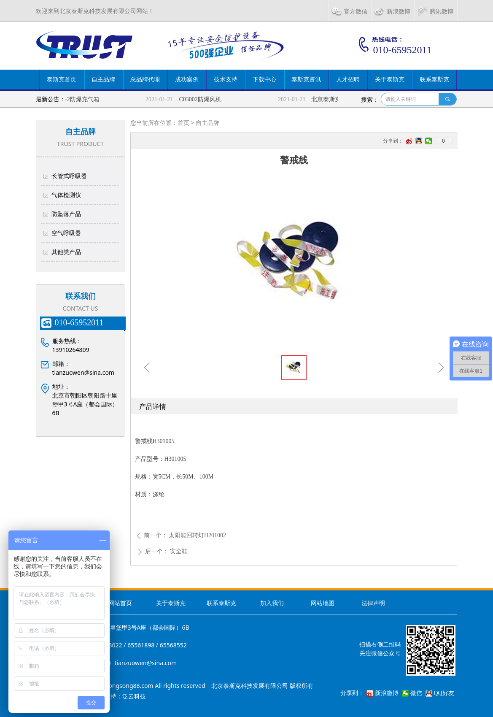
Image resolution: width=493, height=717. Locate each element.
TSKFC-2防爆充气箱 (76, 99)
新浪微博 (387, 693)
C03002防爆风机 (203, 99)
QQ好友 (444, 693)
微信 (416, 693)
